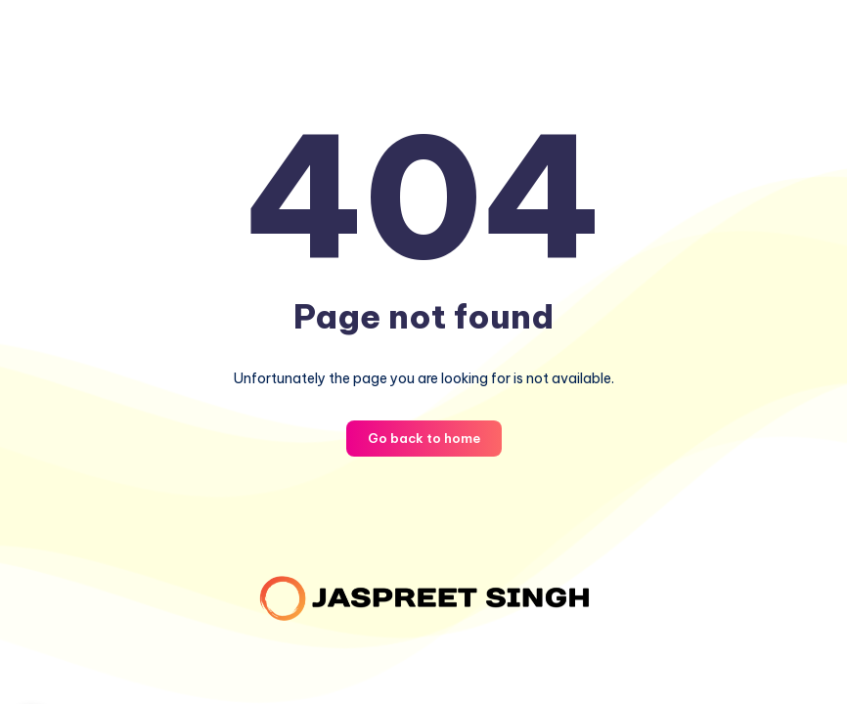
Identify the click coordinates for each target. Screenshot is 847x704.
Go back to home (424, 438)
